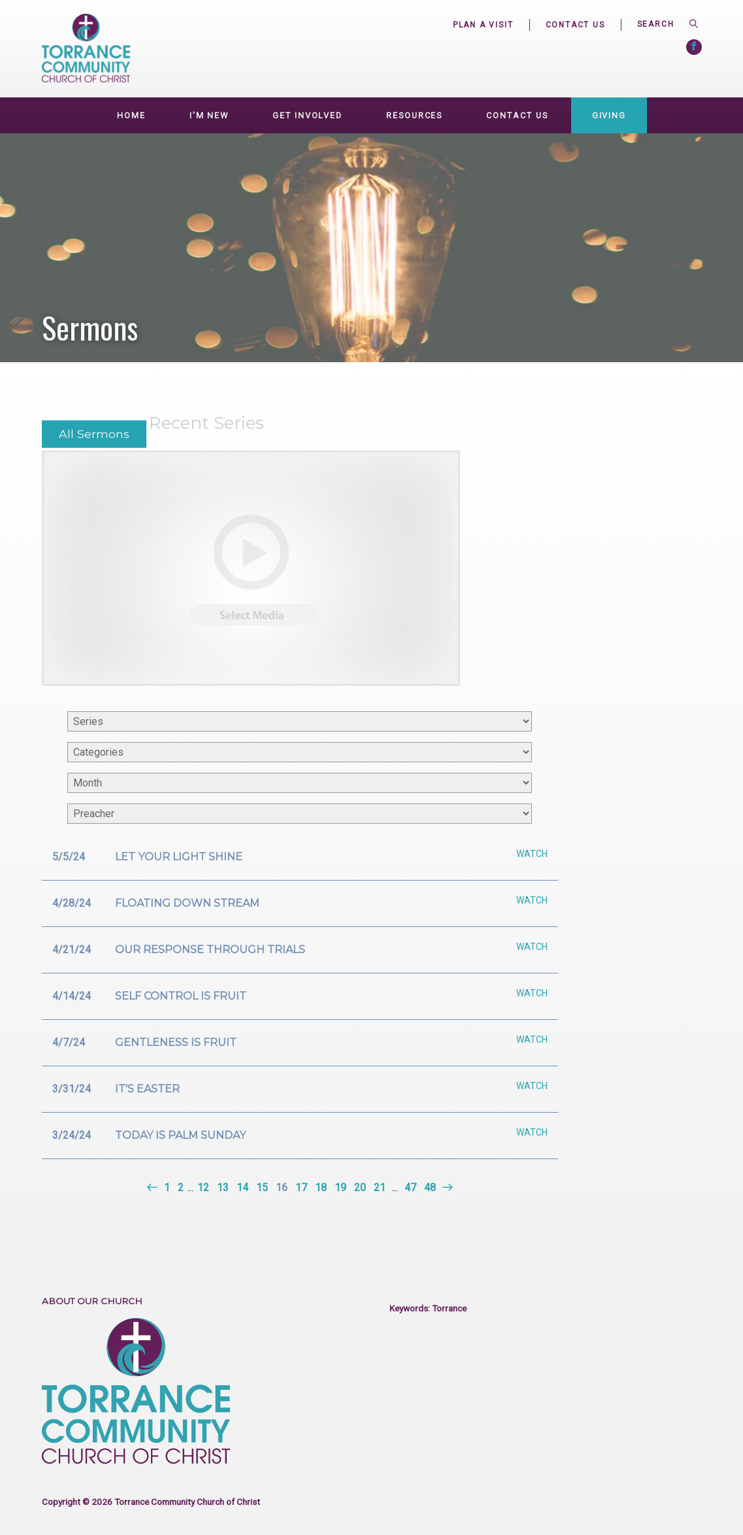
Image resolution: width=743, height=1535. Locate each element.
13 (223, 1187)
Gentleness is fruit (176, 1042)
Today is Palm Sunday (180, 1135)
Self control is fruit (180, 996)
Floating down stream (187, 903)
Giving (609, 115)
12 (203, 1187)
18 (321, 1187)
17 (301, 1187)
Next (446, 1187)
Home (131, 115)
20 (360, 1187)
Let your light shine (178, 857)
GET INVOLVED (307, 115)
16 (282, 1187)
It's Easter (147, 1089)
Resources (414, 115)
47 (410, 1187)
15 (262, 1187)
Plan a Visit (483, 24)
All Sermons (94, 434)
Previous (153, 1187)
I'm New (209, 115)
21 (380, 1187)
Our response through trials (210, 949)
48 (430, 1187)
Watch (532, 854)
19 (340, 1187)
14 (242, 1187)
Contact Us (575, 24)
